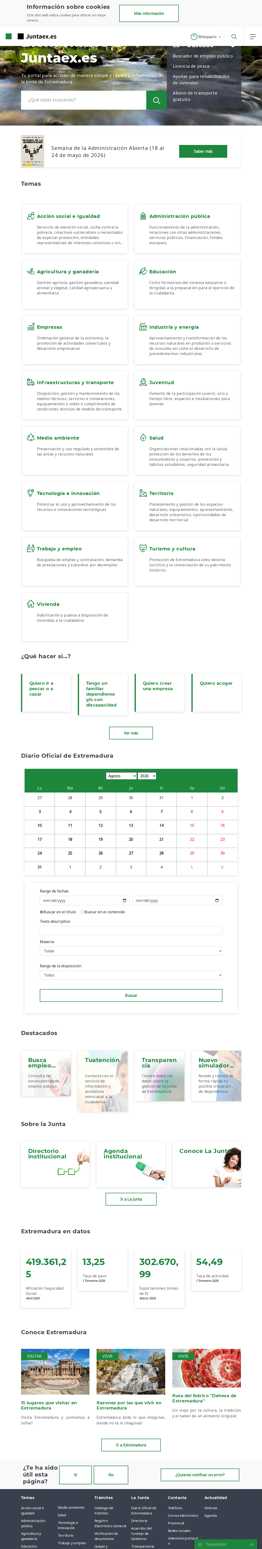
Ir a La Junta (131, 1199)
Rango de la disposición (60, 965)
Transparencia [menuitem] (142, 1546)
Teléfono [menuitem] (175, 1507)
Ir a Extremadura (131, 1445)
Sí (75, 1474)
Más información (149, 13)
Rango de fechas (54, 891)
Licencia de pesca (191, 66)
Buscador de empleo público (203, 56)
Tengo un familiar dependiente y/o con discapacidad (101, 694)
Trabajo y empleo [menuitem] (72, 1542)
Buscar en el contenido (104, 911)
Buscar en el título (59, 911)
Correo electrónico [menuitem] (183, 1515)
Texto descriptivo (55, 921)
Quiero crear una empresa (158, 686)
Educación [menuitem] (29, 1546)
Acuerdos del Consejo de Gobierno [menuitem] (141, 1533)
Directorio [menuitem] (139, 1520)
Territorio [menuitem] (66, 1535)
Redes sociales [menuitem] (179, 1530)
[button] (206, 36)
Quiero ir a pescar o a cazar (41, 689)
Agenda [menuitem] (210, 1515)
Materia (47, 941)
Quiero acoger (216, 683)
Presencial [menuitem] (176, 1523)
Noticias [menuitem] (210, 1507)
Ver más (131, 733)
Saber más (203, 151)
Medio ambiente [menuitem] (71, 1507)
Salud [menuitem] (62, 1515)
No (111, 1474)
